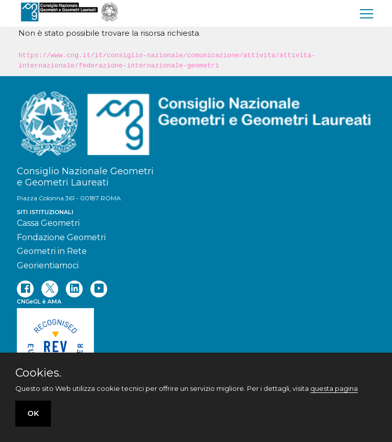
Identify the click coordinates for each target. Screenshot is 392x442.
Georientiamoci (48, 265)
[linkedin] (74, 289)
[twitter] (49, 289)
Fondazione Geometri (61, 237)
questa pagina (334, 388)
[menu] (367, 13)
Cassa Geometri (48, 223)
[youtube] (98, 289)
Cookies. (38, 373)
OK (33, 413)
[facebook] (25, 289)
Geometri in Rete (52, 251)
